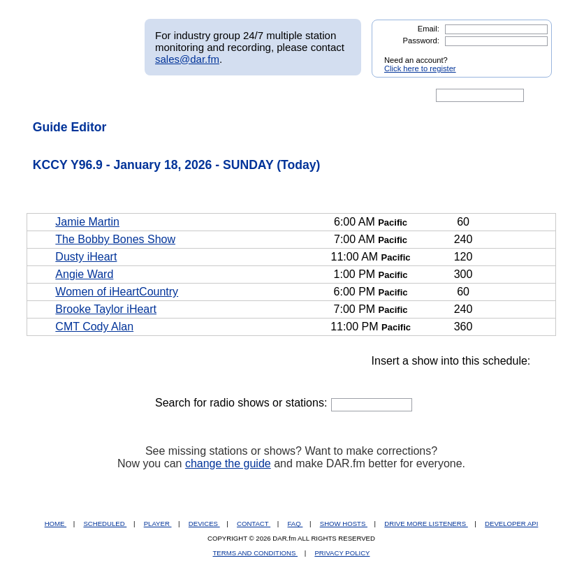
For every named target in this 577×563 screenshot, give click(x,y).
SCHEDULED (104, 523)
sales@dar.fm (187, 59)
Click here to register (420, 68)
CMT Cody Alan (94, 326)
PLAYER (158, 523)
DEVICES (204, 523)
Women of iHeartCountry (116, 292)
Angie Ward (84, 274)
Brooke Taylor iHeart (105, 309)
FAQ (295, 523)
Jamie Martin (87, 222)
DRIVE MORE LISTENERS (425, 523)
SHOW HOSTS (343, 523)
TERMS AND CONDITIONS (255, 553)
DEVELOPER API (511, 523)
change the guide (228, 463)
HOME (55, 523)
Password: (421, 40)
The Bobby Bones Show (115, 239)
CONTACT (253, 523)
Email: (428, 28)
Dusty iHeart (86, 257)
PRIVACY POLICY (342, 553)
